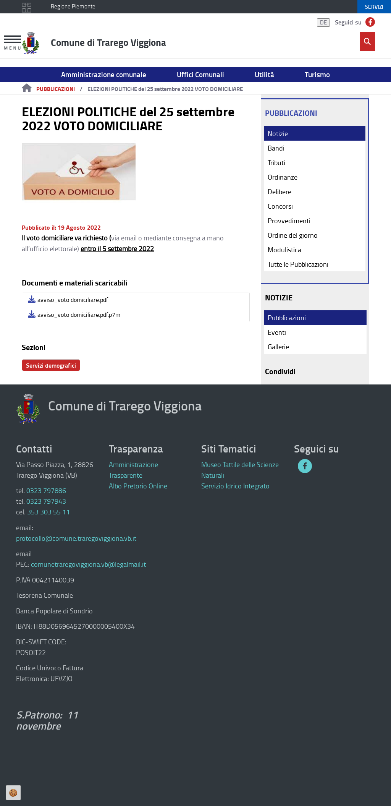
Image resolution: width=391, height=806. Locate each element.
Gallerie (278, 346)
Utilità (264, 74)
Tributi (276, 162)
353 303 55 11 (48, 511)
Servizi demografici (51, 365)
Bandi (276, 147)
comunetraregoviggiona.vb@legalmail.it (88, 564)
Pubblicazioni (55, 88)
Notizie (278, 133)
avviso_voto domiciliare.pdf (68, 299)
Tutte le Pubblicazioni (298, 264)
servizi (374, 6)
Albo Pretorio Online (138, 485)
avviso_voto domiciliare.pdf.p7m (74, 314)
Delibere (279, 191)
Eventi (277, 332)
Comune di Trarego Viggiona (108, 42)
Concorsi (280, 206)
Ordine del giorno (293, 235)
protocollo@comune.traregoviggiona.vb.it (76, 538)
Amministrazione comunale (103, 74)
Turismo (317, 74)
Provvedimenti (289, 220)
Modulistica (284, 249)
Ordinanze (282, 177)
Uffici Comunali (200, 74)
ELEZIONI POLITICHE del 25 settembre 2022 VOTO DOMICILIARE (165, 88)
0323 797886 (46, 490)
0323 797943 (46, 501)
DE (323, 22)
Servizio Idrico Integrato (235, 485)
